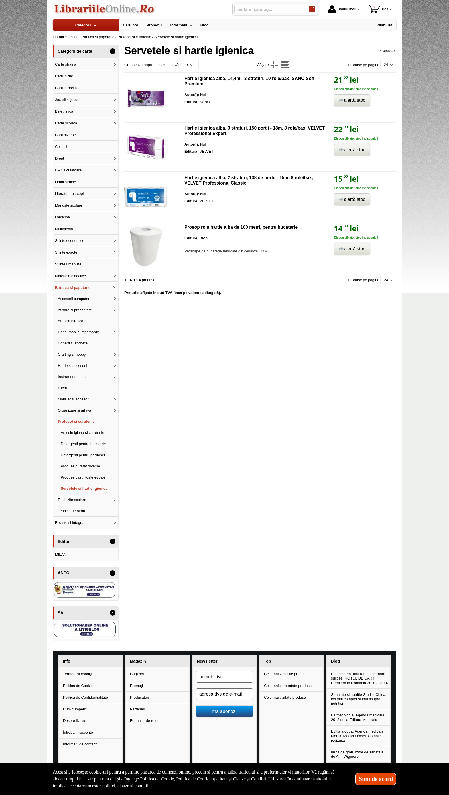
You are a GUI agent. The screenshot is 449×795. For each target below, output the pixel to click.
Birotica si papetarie (72, 287)
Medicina (62, 217)
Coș (378, 9)
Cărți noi (137, 674)
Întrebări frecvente (78, 732)
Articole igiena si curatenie (82, 432)
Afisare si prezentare (75, 310)
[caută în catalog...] (269, 9)
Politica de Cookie (78, 686)
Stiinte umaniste (68, 264)
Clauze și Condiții (249, 778)
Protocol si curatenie (76, 421)
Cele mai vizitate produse (285, 697)
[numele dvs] (224, 677)
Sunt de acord (376, 779)
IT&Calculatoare (68, 170)
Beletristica (64, 111)
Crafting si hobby (72, 354)
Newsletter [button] (207, 661)
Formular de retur (144, 720)
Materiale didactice (70, 276)
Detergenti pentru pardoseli (83, 455)
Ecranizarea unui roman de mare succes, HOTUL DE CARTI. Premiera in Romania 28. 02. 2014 (359, 678)
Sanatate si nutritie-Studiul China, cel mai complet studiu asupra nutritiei (358, 699)
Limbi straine (65, 182)
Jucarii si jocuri (67, 99)
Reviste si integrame (72, 522)
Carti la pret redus (69, 88)
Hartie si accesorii (72, 365)
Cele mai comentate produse (288, 686)
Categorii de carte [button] (75, 51)
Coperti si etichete (73, 343)
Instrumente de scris (74, 377)
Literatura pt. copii (69, 193)
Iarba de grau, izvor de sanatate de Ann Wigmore (357, 754)
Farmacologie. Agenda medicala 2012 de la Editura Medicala (357, 717)
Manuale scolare (68, 205)
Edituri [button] (64, 541)
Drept (59, 158)
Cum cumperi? (75, 709)
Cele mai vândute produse (286, 674)
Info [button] (66, 661)
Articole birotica (70, 321)
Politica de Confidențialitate (85, 697)
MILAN (60, 554)
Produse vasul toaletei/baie (83, 477)
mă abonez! (224, 711)
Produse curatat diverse (80, 466)
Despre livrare (74, 720)
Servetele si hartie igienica (84, 488)
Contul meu (342, 9)
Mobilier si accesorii (74, 399)
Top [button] (267, 661)
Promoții (137, 686)
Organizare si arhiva (74, 410)
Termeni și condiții (77, 674)
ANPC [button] (63, 573)
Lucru (62, 388)
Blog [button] (335, 661)
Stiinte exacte (66, 252)
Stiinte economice (69, 240)
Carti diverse (65, 135)
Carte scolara (66, 123)
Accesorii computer (74, 299)
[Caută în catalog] (312, 9)
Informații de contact (80, 744)
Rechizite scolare (72, 500)
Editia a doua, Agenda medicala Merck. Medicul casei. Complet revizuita (357, 735)
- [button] (112, 51)
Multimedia (64, 229)
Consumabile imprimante (78, 332)
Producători (139, 697)
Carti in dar (64, 76)
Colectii (61, 146)
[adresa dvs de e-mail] (224, 694)
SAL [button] (62, 612)
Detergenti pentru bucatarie (83, 444)
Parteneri (137, 709)
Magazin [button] (138, 661)
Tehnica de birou (71, 511)
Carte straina (65, 64)
